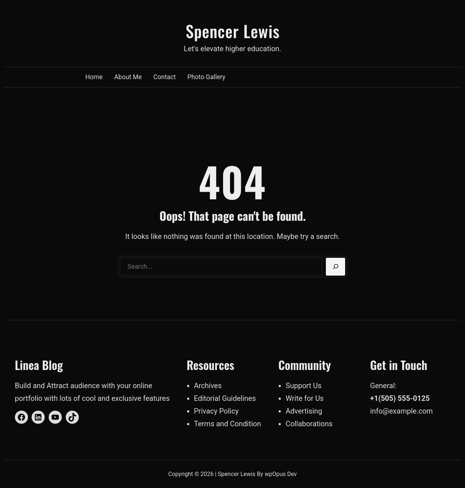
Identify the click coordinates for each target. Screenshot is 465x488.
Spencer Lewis (233, 31)
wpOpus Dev (280, 474)
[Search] (335, 267)
